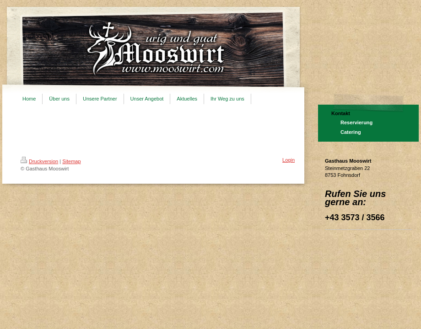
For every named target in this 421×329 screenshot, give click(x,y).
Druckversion (39, 161)
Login (288, 160)
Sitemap (71, 161)
